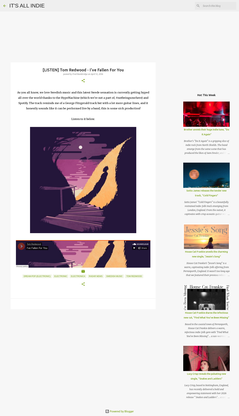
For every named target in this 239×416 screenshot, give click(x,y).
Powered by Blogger (119, 411)
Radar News (95, 276)
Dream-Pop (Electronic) (37, 276)
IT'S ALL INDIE (27, 6)
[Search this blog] (218, 6)
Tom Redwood (134, 276)
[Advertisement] (83, 337)
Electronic (60, 276)
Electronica (78, 276)
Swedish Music (114, 276)
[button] (83, 81)
